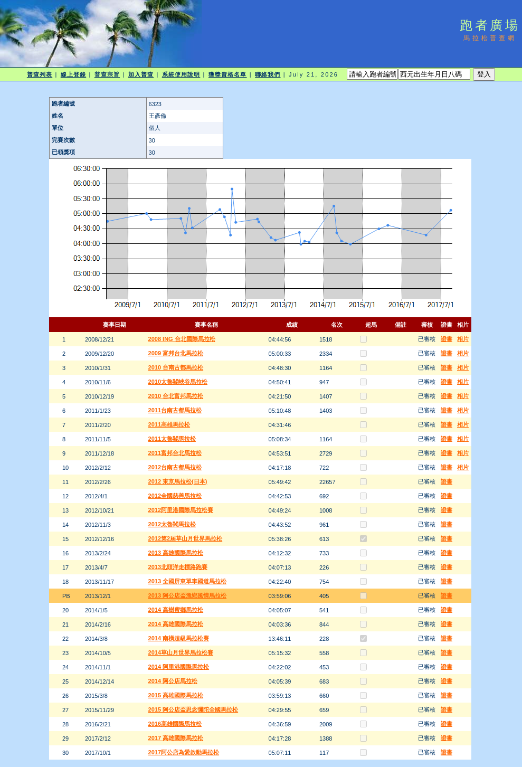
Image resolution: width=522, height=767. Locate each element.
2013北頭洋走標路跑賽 (177, 567)
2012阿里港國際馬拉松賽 (180, 510)
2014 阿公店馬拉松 (173, 681)
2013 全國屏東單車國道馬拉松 (187, 581)
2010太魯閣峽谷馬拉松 (177, 381)
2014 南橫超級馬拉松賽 (179, 638)
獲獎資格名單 (227, 74)
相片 (463, 339)
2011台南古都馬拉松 (175, 410)
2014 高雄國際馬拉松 (176, 624)
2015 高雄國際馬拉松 (176, 695)
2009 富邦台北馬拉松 (176, 353)
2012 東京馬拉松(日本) (177, 481)
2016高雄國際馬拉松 (175, 724)
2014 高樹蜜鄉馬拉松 (176, 610)
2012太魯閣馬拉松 (172, 524)
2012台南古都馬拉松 (175, 467)
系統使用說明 (181, 74)
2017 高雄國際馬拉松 (176, 738)
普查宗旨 (107, 74)
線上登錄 (73, 74)
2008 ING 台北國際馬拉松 (181, 339)
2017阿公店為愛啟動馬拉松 (183, 752)
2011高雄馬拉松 (169, 424)
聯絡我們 (267, 74)
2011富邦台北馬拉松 (175, 453)
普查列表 (39, 74)
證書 (446, 339)
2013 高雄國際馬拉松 (176, 553)
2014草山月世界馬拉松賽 (180, 652)
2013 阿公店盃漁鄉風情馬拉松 (187, 595)
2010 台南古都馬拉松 (176, 367)
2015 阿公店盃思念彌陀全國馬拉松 (193, 709)
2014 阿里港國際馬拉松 (179, 667)
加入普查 (141, 74)
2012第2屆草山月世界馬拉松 (185, 538)
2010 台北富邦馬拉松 (176, 396)
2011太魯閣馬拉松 (172, 438)
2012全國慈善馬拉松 (175, 496)
